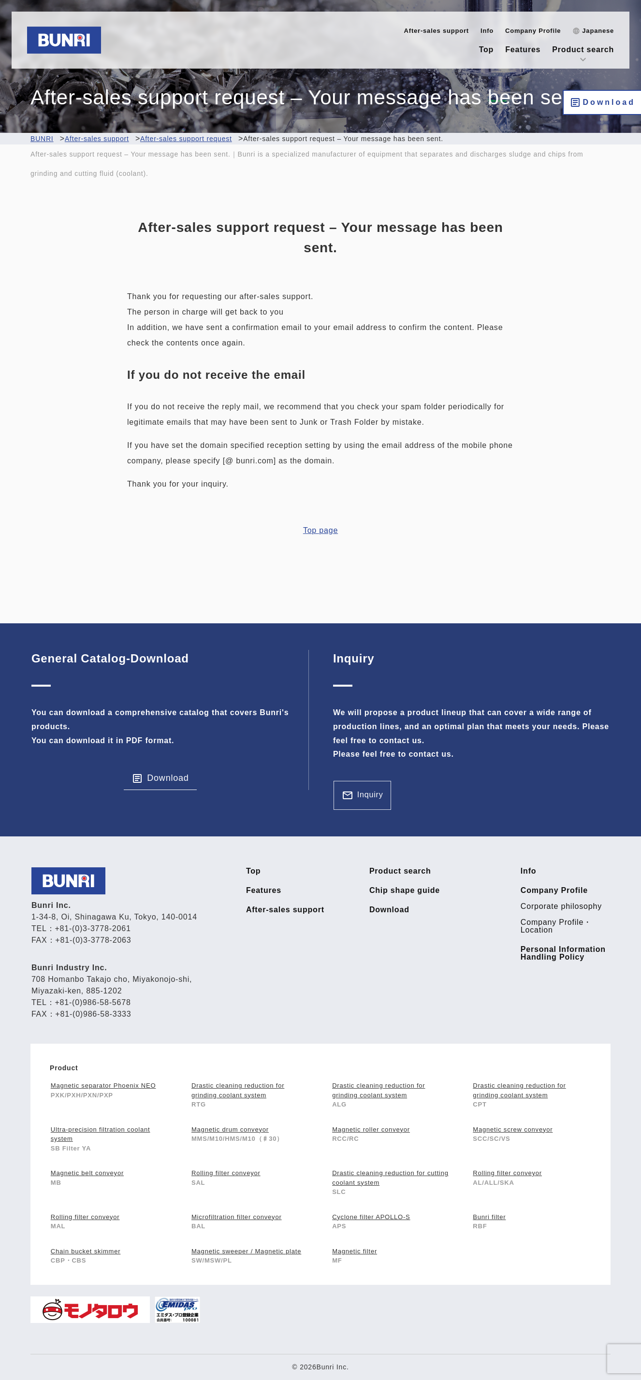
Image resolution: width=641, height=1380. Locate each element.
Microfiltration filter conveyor (236, 1217)
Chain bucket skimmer (86, 1251)
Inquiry (370, 795)
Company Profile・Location (556, 926)
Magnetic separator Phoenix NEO (103, 1085)
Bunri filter (489, 1217)
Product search (583, 49)
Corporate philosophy (561, 906)
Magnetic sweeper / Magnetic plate (246, 1251)
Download (609, 102)
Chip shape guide (404, 890)
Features (522, 49)
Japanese (598, 30)
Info (487, 30)
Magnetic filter (354, 1251)
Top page (320, 530)
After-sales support (436, 30)
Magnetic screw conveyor (513, 1129)
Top (486, 49)
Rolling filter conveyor (226, 1173)
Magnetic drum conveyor (230, 1129)
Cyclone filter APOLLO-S (371, 1217)
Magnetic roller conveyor (371, 1129)
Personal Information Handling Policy (563, 953)
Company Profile (533, 30)
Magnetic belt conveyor (87, 1173)
